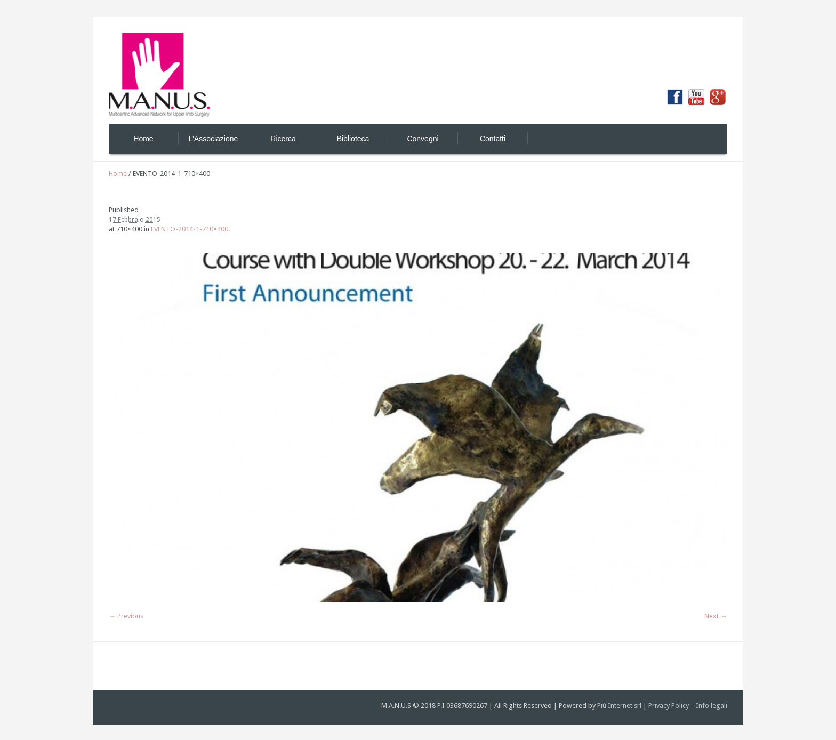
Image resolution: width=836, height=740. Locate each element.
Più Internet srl (619, 706)
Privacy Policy (668, 706)
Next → (715, 616)
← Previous (126, 616)
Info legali (711, 706)
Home (118, 174)
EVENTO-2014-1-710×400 (189, 229)
